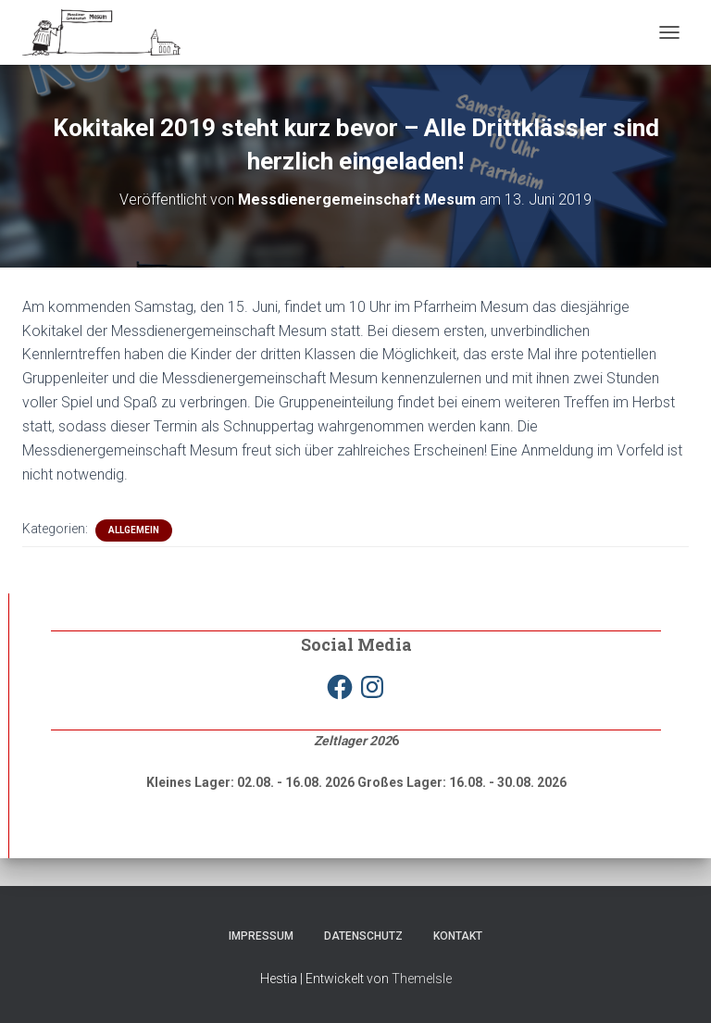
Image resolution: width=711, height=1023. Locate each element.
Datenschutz (363, 935)
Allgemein (133, 530)
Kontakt (457, 935)
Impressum (261, 935)
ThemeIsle (422, 978)
